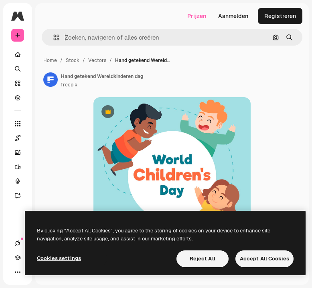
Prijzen (196, 16)
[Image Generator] (21, 152)
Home (50, 60)
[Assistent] (21, 195)
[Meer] (17, 272)
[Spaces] (21, 138)
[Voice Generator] (21, 181)
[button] (53, 37)
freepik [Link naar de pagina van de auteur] (69, 85)
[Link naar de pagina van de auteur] (50, 79)
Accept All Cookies (264, 258)
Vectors (97, 60)
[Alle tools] (17, 123)
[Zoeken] (17, 68)
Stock (72, 60)
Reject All (202, 258)
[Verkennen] (17, 97)
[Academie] (17, 257)
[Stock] (17, 83)
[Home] (17, 54)
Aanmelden (233, 16)
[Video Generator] (21, 166)
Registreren (280, 16)
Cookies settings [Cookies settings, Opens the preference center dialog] (59, 258)
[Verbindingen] (17, 243)
